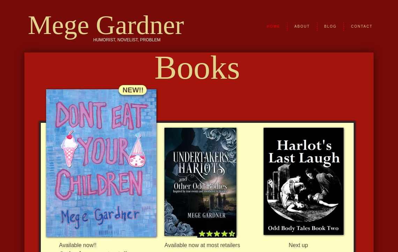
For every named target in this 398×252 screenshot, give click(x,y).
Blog (330, 26)
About (302, 26)
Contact (362, 26)
